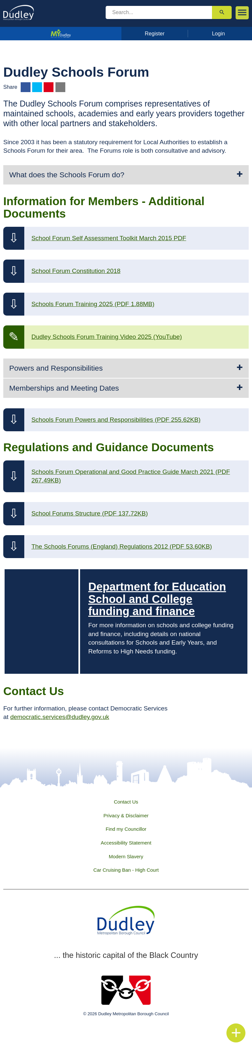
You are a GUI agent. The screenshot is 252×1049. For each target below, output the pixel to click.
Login (218, 33)
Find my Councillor (126, 829)
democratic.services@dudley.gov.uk (59, 716)
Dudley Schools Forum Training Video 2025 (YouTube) (107, 336)
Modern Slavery (126, 856)
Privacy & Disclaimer (126, 815)
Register (154, 33)
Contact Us (126, 802)
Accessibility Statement (126, 842)
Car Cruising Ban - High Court (125, 870)
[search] (159, 12)
